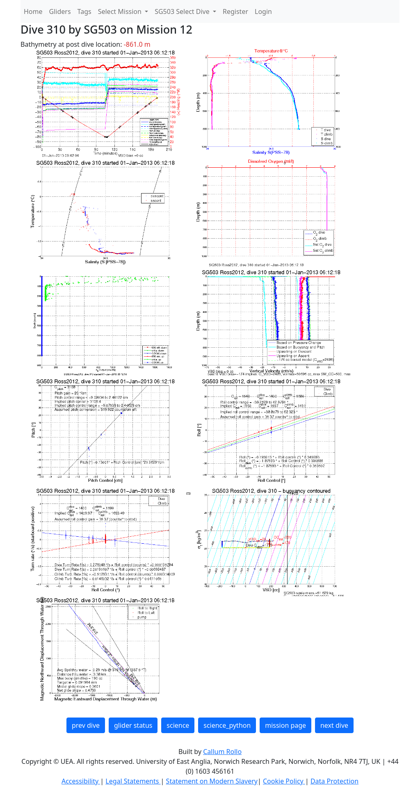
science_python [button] (227, 725)
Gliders (60, 11)
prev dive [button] (86, 725)
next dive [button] (334, 725)
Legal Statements (132, 781)
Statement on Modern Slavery (212, 781)
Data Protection (334, 781)
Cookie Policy (284, 781)
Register (235, 11)
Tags (84, 11)
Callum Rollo (222, 751)
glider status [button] (133, 725)
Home (33, 11)
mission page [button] (285, 725)
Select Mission (120, 11)
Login (263, 11)
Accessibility (81, 781)
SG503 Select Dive (183, 11)
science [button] (178, 725)
